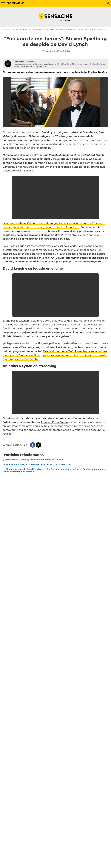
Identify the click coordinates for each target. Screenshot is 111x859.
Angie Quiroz (18, 61)
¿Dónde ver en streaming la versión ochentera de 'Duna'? (33, 459)
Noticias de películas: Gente (53, 29)
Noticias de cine (35, 29)
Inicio (5, 29)
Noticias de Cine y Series (18, 29)
